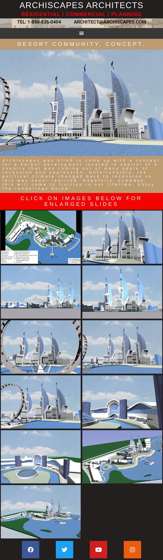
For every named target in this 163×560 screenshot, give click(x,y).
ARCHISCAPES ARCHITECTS (81, 5)
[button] (81, 33)
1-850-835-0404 (44, 22)
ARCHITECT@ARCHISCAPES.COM (109, 22)
